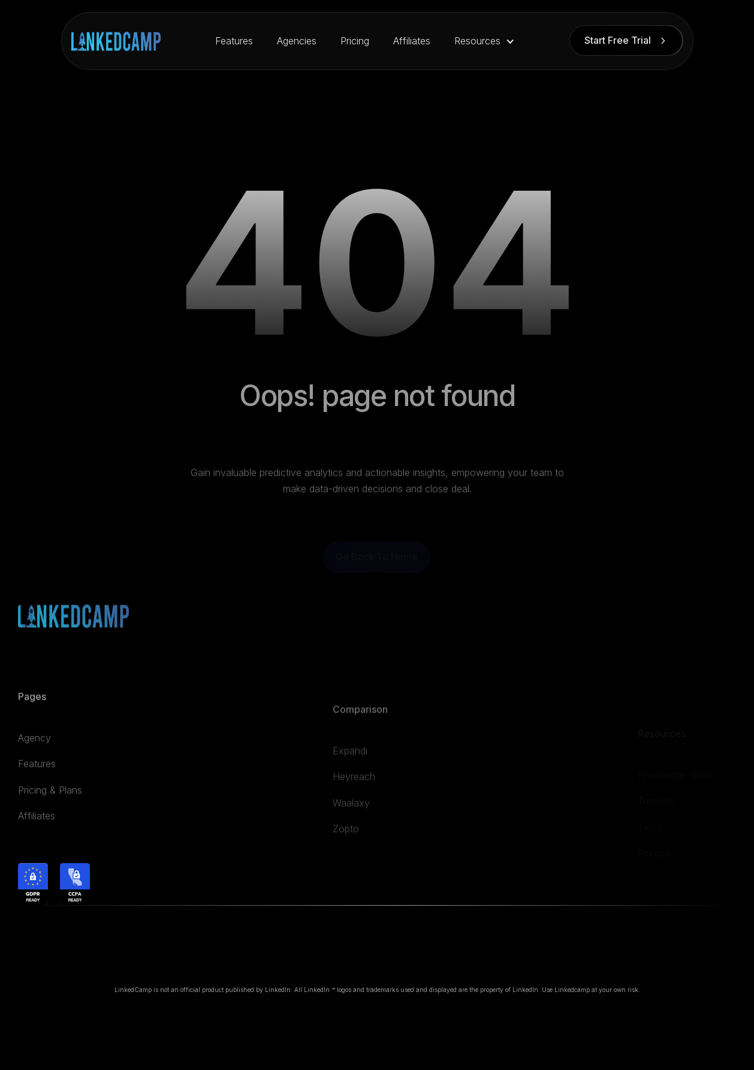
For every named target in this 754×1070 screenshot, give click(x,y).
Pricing (354, 41)
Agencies (296, 41)
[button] (484, 41)
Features (234, 41)
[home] (116, 41)
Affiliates (411, 41)
